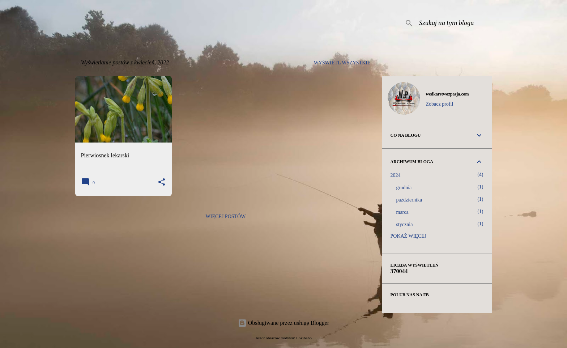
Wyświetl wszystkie (342, 62)
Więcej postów (226, 216)
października (409, 200)
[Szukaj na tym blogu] (454, 23)
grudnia (404, 187)
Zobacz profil (439, 104)
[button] (161, 182)
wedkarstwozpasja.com (447, 94)
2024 (396, 175)
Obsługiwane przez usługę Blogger (283, 323)
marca (402, 212)
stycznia (404, 224)
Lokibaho (304, 338)
